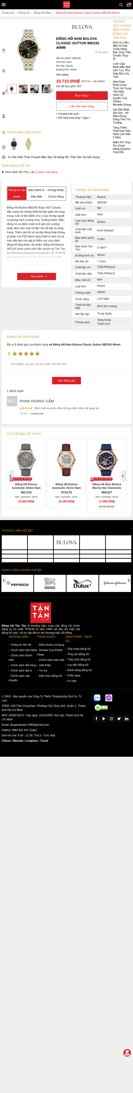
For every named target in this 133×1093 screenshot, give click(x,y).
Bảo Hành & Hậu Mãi (36, 193)
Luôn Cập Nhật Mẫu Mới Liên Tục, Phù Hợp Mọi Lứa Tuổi (66, 70)
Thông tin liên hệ (21, 644)
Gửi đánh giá (66, 380)
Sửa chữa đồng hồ (78, 648)
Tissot (44, 740)
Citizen (6, 740)
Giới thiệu (45, 665)
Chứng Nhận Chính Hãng (56, 193)
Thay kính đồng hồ (78, 659)
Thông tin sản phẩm (17, 193)
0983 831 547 (20, 730)
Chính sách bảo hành (24, 650)
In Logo (71, 680)
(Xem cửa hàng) (48, 172)
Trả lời (23, 413)
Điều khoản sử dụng (51, 644)
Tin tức (43, 670)
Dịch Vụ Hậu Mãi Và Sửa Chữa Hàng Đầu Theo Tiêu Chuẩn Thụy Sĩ (66, 50)
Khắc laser (74, 675)
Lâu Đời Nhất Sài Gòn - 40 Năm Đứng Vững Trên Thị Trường (66, 116)
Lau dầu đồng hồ (77, 664)
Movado (18, 740)
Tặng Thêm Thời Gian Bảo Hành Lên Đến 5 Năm (66, 132)
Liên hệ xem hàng (82, 106)
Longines (32, 740)
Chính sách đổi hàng (23, 665)
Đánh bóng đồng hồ (79, 670)
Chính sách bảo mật (51, 659)
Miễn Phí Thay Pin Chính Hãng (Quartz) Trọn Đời (66, 147)
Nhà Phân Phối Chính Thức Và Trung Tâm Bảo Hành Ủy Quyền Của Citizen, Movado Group (66, 93)
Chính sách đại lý (21, 670)
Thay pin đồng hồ (78, 654)
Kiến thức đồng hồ (50, 675)
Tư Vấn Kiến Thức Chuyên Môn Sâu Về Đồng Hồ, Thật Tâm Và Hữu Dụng (50, 157)
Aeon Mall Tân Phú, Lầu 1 (30, 172)
